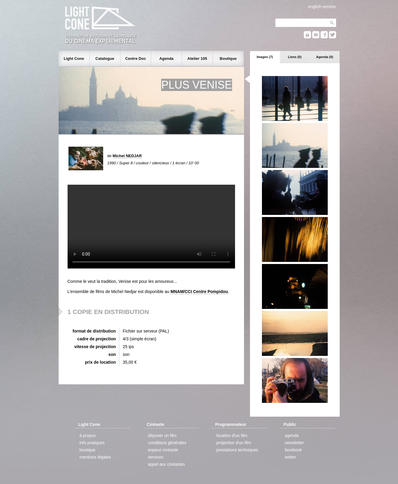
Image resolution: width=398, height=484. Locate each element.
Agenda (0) (324, 57)
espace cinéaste (163, 449)
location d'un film (231, 435)
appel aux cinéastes (166, 464)
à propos (88, 435)
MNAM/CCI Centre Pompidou (199, 291)
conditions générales (167, 442)
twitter (290, 457)
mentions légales (95, 457)
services (155, 457)
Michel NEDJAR (127, 156)
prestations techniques (237, 449)
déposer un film (162, 435)
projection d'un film (233, 442)
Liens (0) (294, 57)
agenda (292, 435)
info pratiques (92, 442)
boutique (88, 449)
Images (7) (265, 57)
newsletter (294, 442)
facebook (293, 449)
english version (322, 6)
